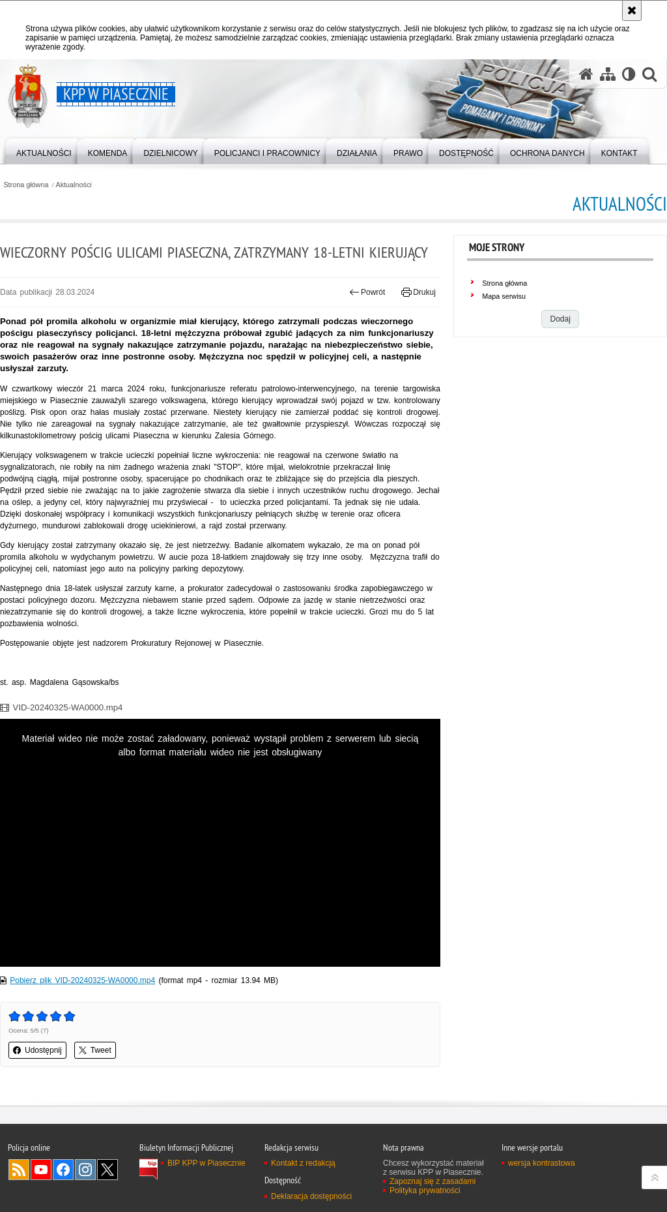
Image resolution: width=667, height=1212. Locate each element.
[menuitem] (44, 150)
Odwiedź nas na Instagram (85, 1169)
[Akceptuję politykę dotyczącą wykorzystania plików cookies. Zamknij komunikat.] (632, 10)
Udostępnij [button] (37, 1050)
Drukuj (418, 292)
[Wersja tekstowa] (629, 74)
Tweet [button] (95, 1050)
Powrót (367, 292)
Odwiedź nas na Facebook (63, 1169)
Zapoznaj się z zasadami (432, 1181)
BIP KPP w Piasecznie (206, 1163)
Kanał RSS (18, 1169)
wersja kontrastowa (541, 1163)
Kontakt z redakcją (303, 1163)
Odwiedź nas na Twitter (107, 1169)
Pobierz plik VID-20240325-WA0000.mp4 (82, 980)
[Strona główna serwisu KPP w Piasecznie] (586, 74)
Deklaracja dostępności (311, 1196)
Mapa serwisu (504, 296)
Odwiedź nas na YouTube (41, 1169)
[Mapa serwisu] (608, 74)
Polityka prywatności (425, 1190)
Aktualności (74, 185)
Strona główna (25, 185)
